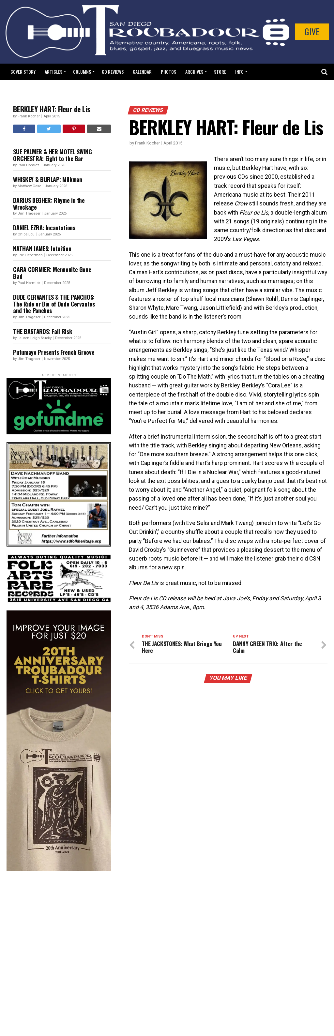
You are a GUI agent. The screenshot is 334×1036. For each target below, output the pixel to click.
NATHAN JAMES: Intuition (42, 248)
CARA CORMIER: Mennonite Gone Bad (52, 272)
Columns (82, 71)
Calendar (142, 71)
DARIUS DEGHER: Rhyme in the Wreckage (48, 203)
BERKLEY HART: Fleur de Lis (51, 109)
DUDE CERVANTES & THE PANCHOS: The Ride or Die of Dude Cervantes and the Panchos (54, 304)
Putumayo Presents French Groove (53, 352)
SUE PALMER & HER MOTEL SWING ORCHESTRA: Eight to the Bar (52, 155)
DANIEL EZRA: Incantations (44, 227)
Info (239, 71)
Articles (53, 71)
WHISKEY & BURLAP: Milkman (47, 179)
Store (220, 71)
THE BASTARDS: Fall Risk (42, 331)
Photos (168, 71)
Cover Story (23, 71)
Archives (194, 71)
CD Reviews (113, 71)
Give (312, 31)
